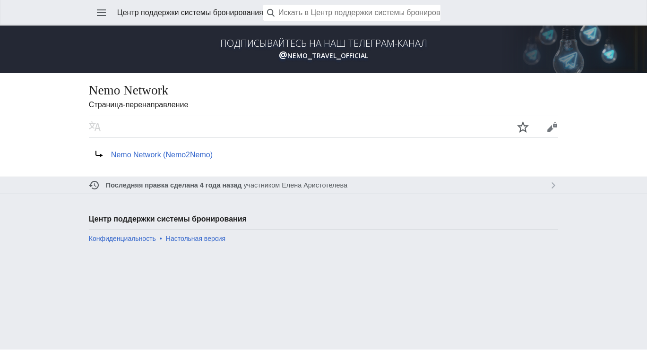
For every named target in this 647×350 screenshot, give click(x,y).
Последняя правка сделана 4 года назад (174, 185)
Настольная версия (195, 238)
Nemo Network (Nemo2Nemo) (162, 155)
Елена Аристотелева (314, 185)
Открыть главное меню (101, 12)
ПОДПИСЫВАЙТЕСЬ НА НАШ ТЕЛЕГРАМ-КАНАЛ (323, 49)
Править (552, 126)
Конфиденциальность (122, 238)
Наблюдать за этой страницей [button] (523, 126)
